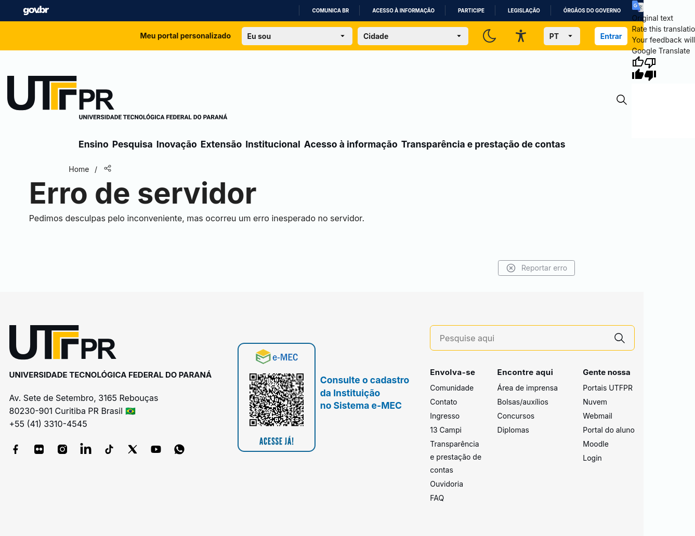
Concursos (516, 415)
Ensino (93, 144)
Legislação (524, 11)
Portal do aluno (609, 429)
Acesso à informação (403, 11)
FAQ (437, 497)
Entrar (611, 36)
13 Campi (446, 429)
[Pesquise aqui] (522, 338)
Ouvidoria (446, 483)
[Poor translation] (650, 68)
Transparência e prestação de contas (483, 144)
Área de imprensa (527, 387)
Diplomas (513, 429)
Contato (443, 401)
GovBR (36, 11)
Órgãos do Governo (592, 11)
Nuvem (595, 401)
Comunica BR (330, 11)
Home (79, 169)
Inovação (176, 144)
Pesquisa (132, 144)
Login (592, 457)
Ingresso (445, 415)
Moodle (596, 443)
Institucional (272, 144)
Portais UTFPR (608, 387)
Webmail (597, 415)
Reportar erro (537, 268)
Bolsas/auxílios (522, 401)
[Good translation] (638, 68)
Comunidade (452, 387)
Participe (471, 11)
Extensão (221, 144)
